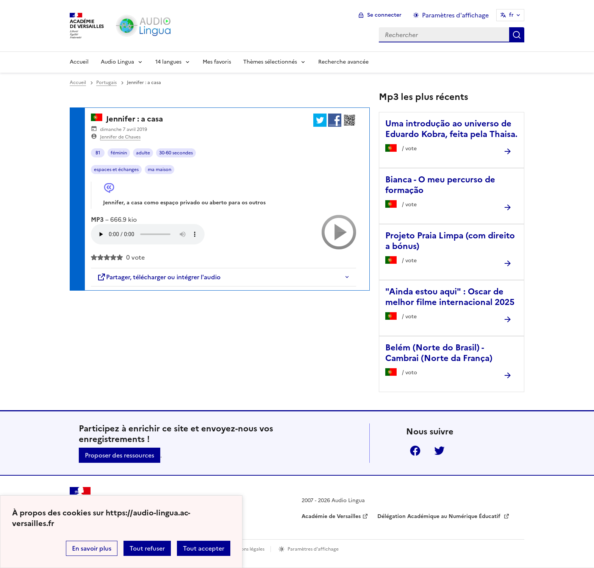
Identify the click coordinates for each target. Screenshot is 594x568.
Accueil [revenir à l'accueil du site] (78, 82)
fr (511, 15)
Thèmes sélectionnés (270, 62)
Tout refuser (147, 548)
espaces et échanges (116, 169)
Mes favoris (217, 62)
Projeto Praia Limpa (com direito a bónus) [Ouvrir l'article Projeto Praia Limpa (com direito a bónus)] (450, 240)
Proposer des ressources (119, 455)
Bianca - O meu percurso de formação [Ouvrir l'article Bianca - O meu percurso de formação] (440, 184)
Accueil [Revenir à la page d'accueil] (79, 62)
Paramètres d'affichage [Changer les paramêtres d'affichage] (455, 15)
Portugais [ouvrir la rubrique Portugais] (106, 82)
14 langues (168, 62)
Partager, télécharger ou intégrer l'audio (158, 277)
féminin (119, 152)
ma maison (159, 169)
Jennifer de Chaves (120, 137)
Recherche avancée (343, 62)
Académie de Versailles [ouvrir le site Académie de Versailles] (331, 516)
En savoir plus (91, 548)
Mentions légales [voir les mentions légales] (246, 549)
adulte (143, 152)
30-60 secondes (176, 152)
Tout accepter (203, 548)
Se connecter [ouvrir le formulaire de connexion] (384, 15)
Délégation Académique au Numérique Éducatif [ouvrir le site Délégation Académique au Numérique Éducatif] (439, 516)
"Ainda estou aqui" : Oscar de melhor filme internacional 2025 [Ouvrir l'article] (449, 296)
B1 (97, 152)
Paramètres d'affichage (313, 549)
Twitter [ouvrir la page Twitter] (439, 451)
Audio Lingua (117, 62)
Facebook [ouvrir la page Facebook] (415, 451)
